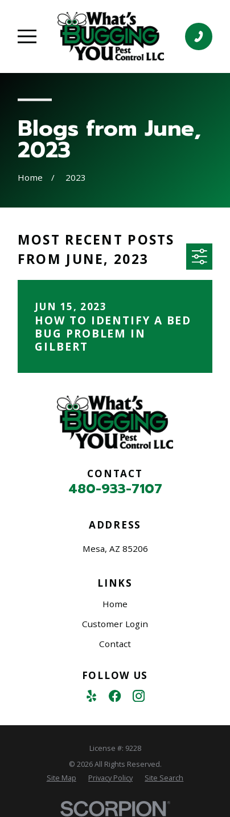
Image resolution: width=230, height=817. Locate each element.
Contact (115, 643)
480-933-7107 (115, 489)
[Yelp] (91, 696)
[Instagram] (139, 696)
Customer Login (115, 623)
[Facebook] (115, 696)
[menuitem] (61, 778)
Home (115, 603)
